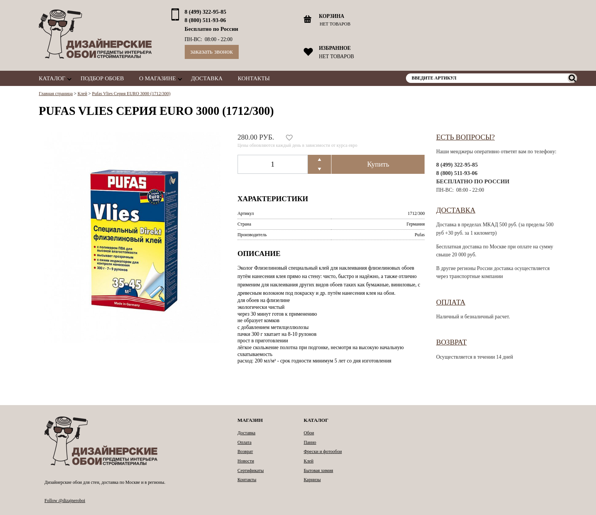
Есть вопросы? (465, 137)
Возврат (451, 342)
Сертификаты (251, 470)
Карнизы (312, 479)
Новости (246, 461)
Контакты (254, 78)
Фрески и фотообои (323, 451)
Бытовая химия (318, 470)
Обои (309, 433)
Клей (309, 461)
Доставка (207, 78)
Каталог (52, 78)
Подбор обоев (102, 78)
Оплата (450, 302)
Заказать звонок (211, 51)
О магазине (157, 78)
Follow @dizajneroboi (64, 500)
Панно (310, 442)
